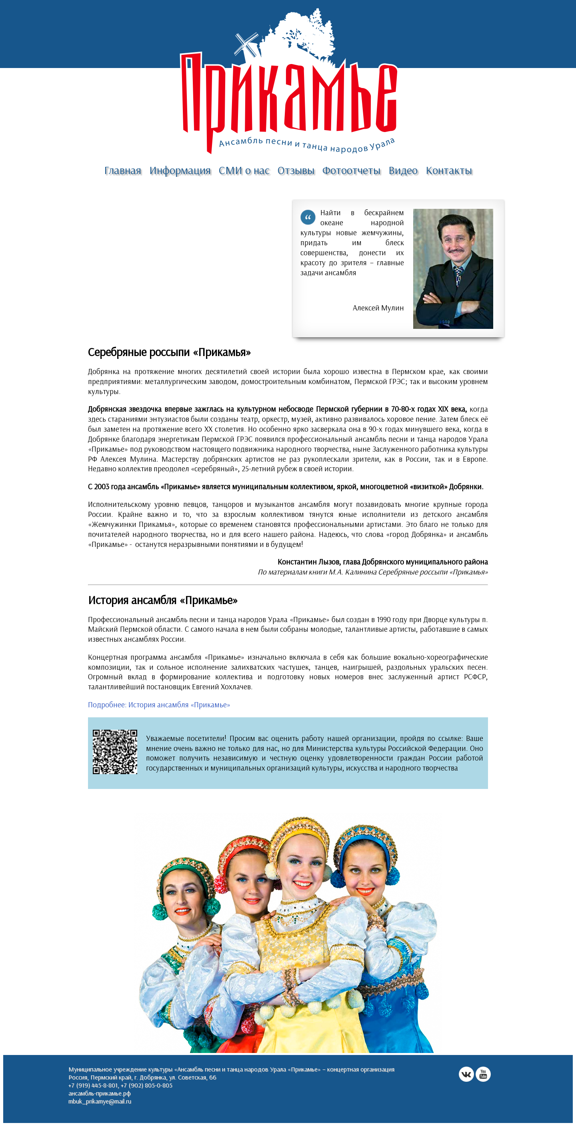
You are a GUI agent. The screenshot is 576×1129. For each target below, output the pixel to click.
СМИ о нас (244, 170)
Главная (122, 170)
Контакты (449, 170)
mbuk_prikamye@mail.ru (99, 1101)
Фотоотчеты (351, 170)
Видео (403, 170)
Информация (180, 170)
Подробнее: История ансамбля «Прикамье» (159, 704)
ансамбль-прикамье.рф (99, 1093)
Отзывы (296, 170)
